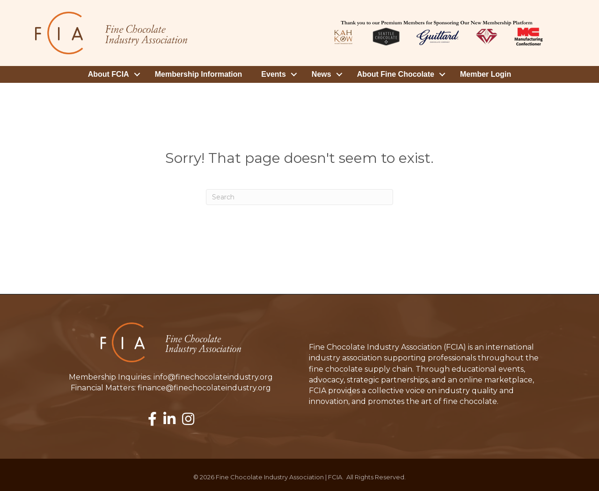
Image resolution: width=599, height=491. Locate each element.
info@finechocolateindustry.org (213, 377)
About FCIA (108, 74)
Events (273, 74)
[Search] (299, 197)
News (321, 74)
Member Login (485, 74)
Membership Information (198, 74)
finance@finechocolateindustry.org (204, 387)
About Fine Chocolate (395, 74)
